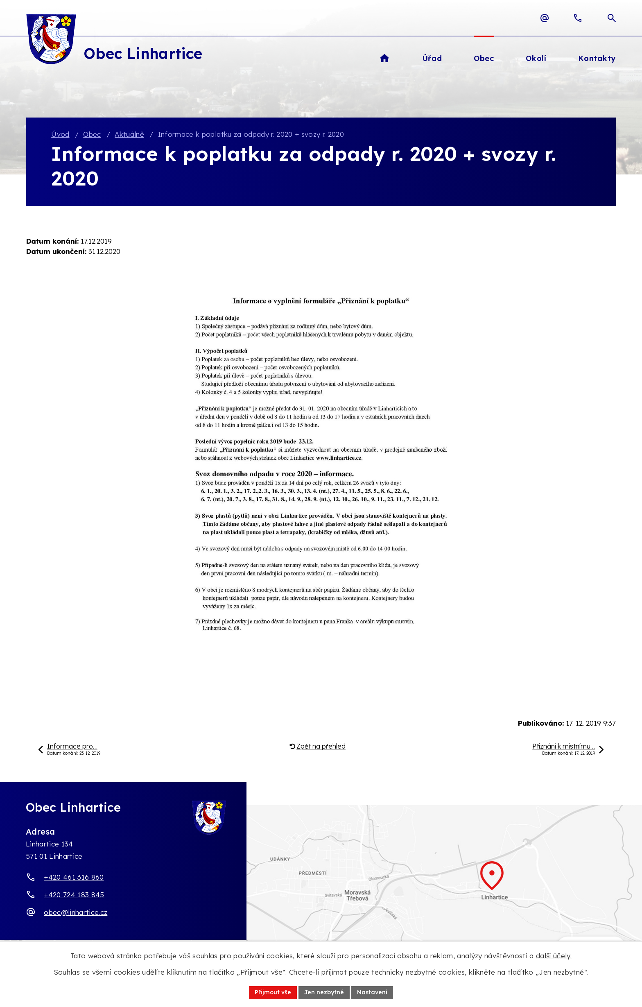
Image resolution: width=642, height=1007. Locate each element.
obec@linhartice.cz (75, 912)
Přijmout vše (273, 992)
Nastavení (372, 992)
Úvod (60, 134)
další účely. (554, 955)
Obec (92, 134)
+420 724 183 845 (74, 894)
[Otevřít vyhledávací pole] (612, 18)
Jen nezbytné (324, 992)
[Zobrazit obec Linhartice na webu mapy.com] (321, 884)
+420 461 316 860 (74, 877)
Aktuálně (129, 134)
